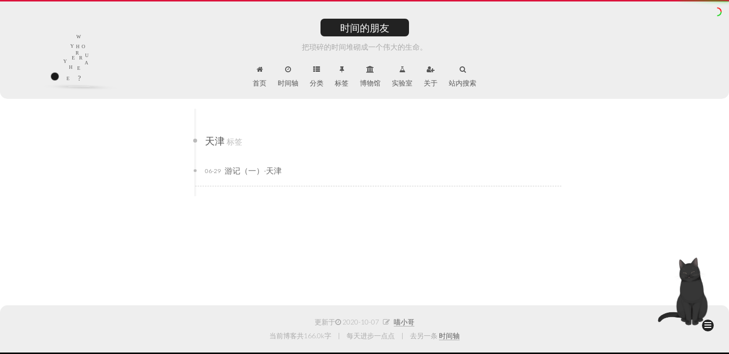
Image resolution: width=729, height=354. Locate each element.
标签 (342, 76)
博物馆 (370, 76)
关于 (430, 76)
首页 (259, 76)
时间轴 (288, 76)
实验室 (402, 76)
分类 (316, 76)
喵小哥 (404, 322)
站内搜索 (462, 76)
